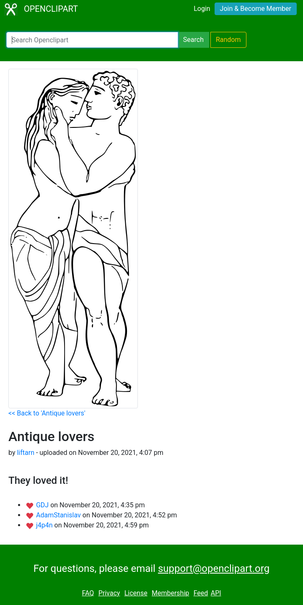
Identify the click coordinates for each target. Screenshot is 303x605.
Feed (201, 593)
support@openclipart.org (213, 568)
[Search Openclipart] (92, 40)
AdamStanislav (59, 515)
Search (193, 40)
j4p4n (45, 525)
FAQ (88, 593)
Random (228, 40)
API (216, 593)
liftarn (25, 453)
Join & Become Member (255, 9)
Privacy (109, 593)
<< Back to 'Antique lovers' (46, 413)
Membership (170, 593)
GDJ (43, 505)
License (136, 593)
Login (202, 9)
